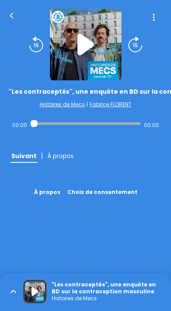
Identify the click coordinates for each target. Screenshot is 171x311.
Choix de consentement (102, 192)
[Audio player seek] (85, 123)
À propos (47, 192)
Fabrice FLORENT (110, 104)
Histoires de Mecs (62, 104)
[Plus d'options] (153, 17)
